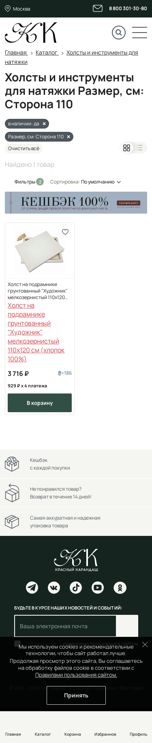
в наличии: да (23, 123)
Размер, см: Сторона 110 (36, 136)
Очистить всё (23, 148)
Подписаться (127, 626)
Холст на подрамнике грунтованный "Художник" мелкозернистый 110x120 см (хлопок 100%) (38, 291)
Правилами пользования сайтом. (76, 674)
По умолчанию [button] (98, 181)
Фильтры (25, 181)
